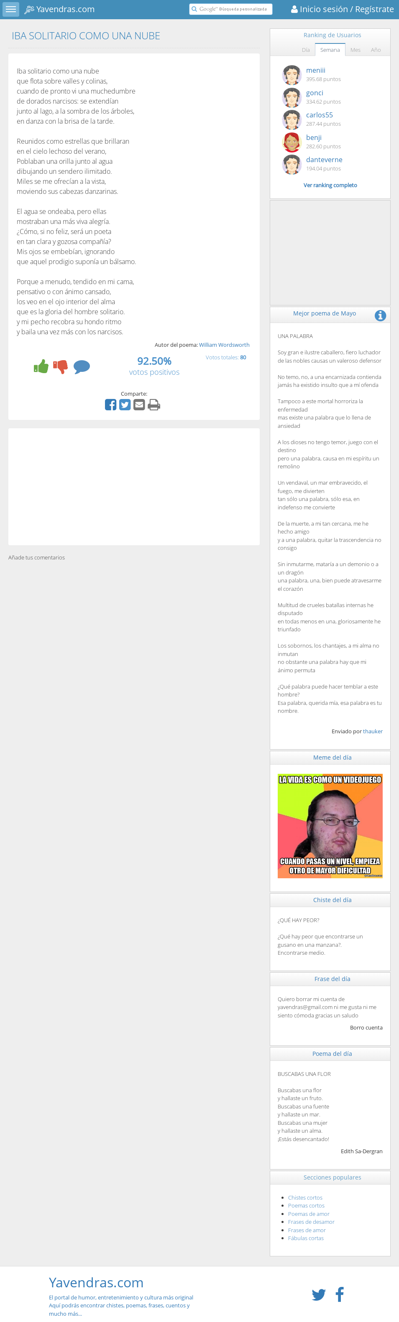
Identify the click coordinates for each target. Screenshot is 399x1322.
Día (306, 49)
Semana (330, 49)
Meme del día (332, 757)
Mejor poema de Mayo (324, 313)
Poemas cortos (306, 1205)
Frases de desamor (311, 1221)
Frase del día (332, 979)
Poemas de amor (309, 1214)
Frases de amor (307, 1230)
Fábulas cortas (306, 1238)
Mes (355, 49)
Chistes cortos (305, 1197)
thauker (373, 731)
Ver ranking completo (330, 185)
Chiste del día (332, 900)
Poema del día (332, 1054)
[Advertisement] (134, 486)
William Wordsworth (224, 344)
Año (376, 49)
